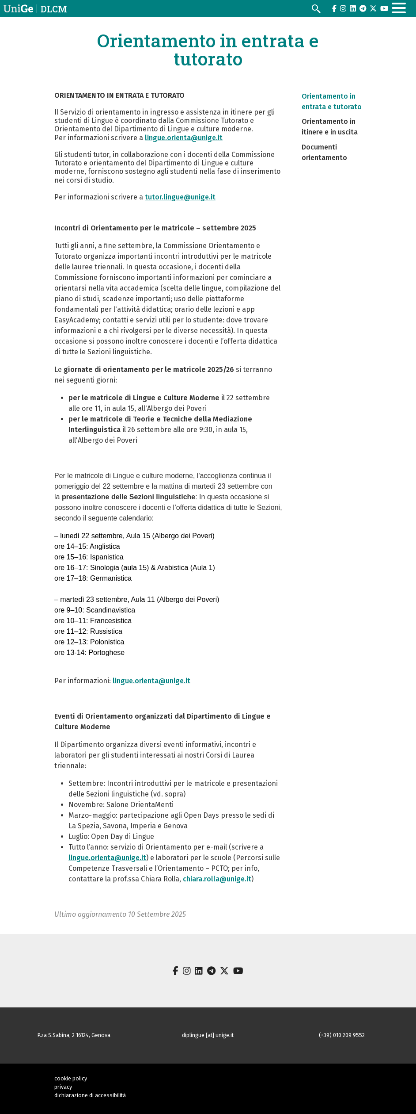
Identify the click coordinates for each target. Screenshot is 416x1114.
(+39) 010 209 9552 (342, 1035)
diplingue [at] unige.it (208, 1035)
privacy (63, 1086)
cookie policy (70, 1078)
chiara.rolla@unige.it (217, 879)
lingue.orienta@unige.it (184, 138)
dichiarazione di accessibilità (90, 1095)
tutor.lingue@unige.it (180, 197)
